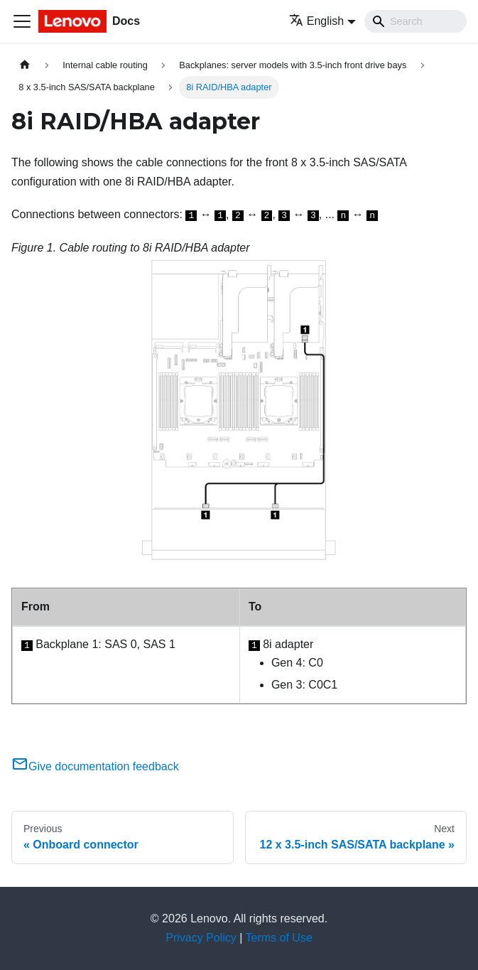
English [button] (316, 21)
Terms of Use (279, 938)
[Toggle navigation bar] (22, 21)
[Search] (415, 21)
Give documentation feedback (95, 766)
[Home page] (24, 65)
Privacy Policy (201, 938)
